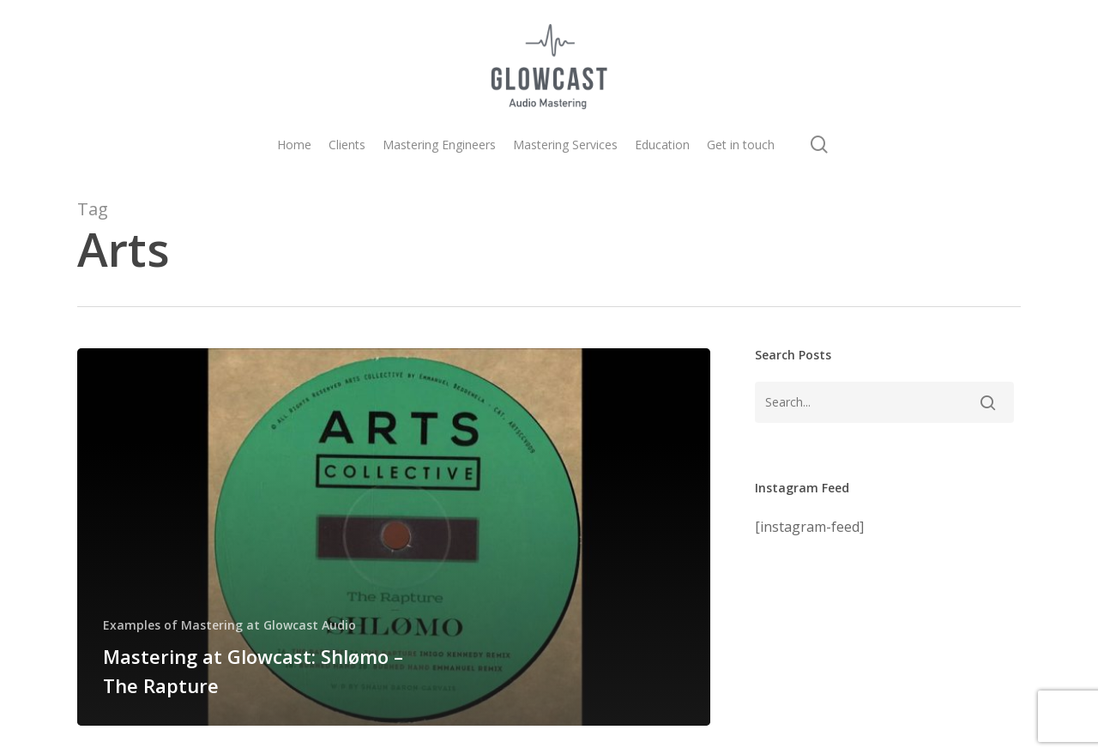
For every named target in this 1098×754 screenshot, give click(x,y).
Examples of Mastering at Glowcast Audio (229, 625)
